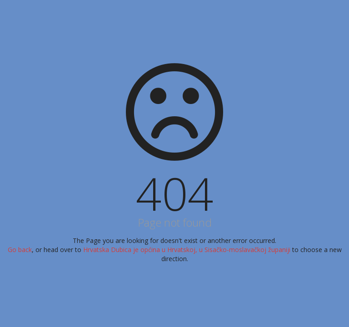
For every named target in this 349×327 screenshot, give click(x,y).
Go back (20, 249)
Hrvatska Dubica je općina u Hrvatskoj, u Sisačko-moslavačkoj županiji (187, 249)
